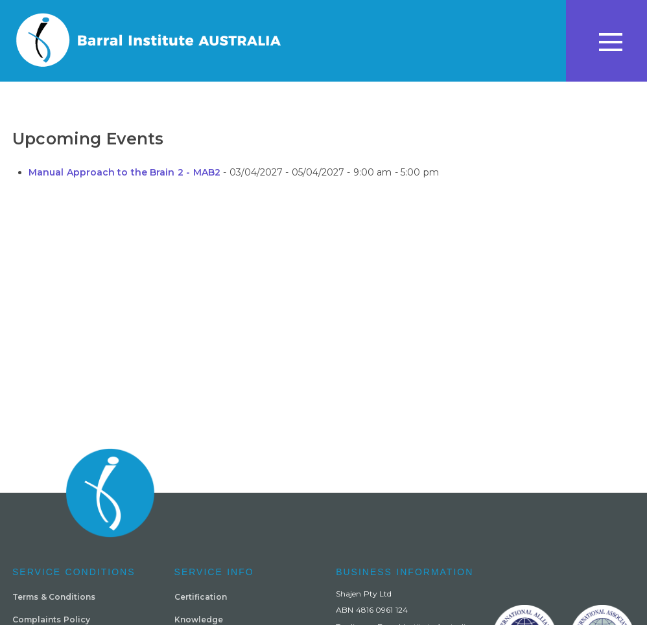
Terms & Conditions (53, 597)
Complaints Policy (51, 619)
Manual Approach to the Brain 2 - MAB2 (124, 172)
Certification (200, 597)
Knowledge (198, 619)
